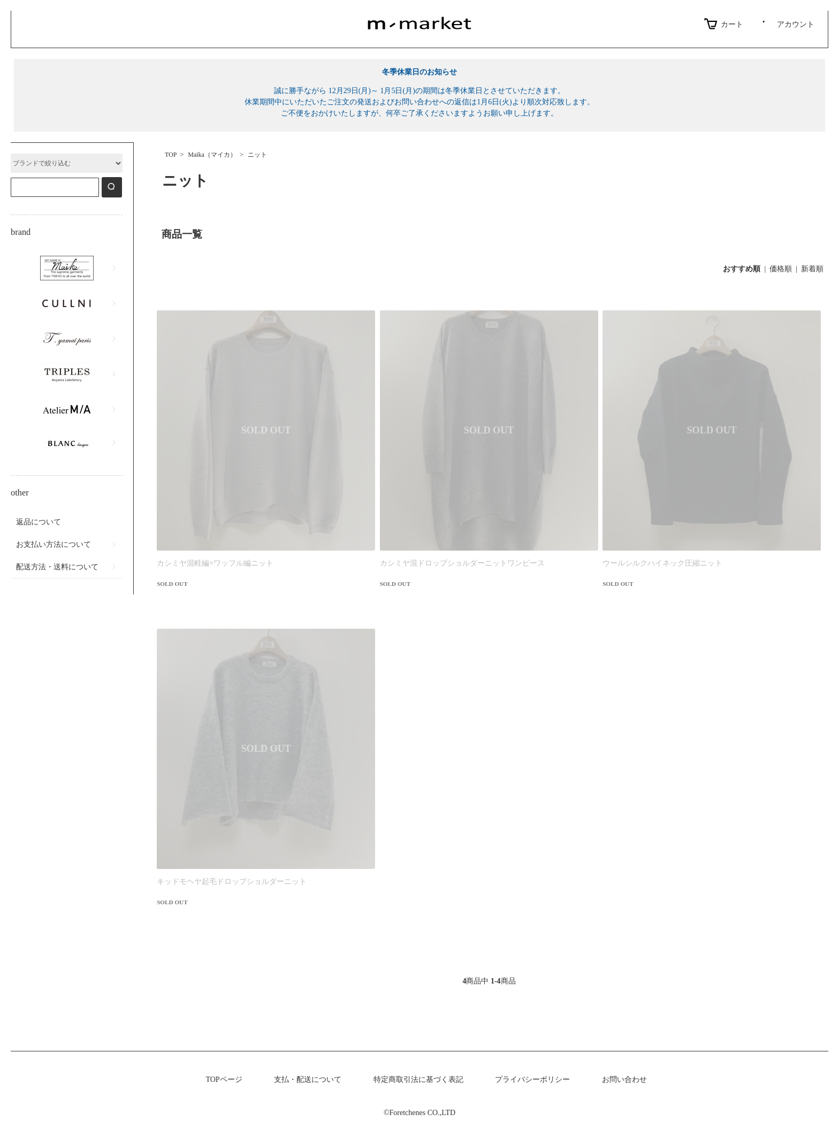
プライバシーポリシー (532, 1079)
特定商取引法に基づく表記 (418, 1079)
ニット (257, 154)
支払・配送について (307, 1079)
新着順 (812, 269)
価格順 (780, 269)
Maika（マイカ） (212, 154)
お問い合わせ (624, 1079)
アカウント (786, 24)
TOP (171, 154)
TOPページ (223, 1079)
